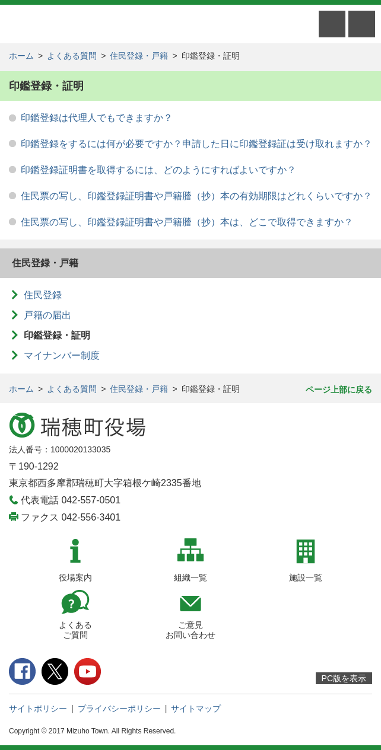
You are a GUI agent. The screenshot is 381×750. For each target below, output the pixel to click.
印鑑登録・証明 (57, 335)
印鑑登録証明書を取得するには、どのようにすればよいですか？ (158, 170)
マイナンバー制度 (62, 355)
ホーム (21, 55)
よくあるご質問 (75, 630)
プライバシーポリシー (119, 708)
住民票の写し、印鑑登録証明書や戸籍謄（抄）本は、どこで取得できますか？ (187, 222)
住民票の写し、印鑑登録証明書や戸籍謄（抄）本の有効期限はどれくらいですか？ (196, 196)
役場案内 (75, 577)
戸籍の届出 (47, 315)
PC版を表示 (344, 678)
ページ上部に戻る (339, 389)
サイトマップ (196, 708)
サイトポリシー (38, 708)
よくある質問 (72, 55)
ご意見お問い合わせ (190, 630)
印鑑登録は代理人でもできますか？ (97, 118)
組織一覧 (190, 577)
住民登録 (43, 295)
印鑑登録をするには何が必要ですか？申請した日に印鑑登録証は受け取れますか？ (196, 144)
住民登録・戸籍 (139, 55)
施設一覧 (305, 577)
